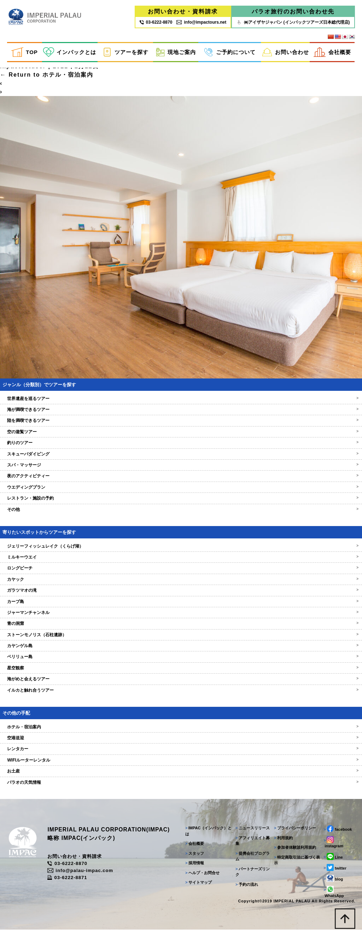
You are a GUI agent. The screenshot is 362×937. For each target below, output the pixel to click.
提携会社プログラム (251, 863)
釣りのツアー (181, 448)
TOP (24, 52)
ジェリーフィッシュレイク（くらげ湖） (181, 551)
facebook (337, 835)
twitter (334, 874)
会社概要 (332, 52)
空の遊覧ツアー (181, 437)
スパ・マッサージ (181, 470)
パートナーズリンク (251, 878)
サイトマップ (197, 889)
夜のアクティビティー (181, 481)
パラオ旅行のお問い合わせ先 (293, 11)
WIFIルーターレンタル (181, 765)
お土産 (181, 776)
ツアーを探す (125, 52)
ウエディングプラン (181, 492)
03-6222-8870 (72, 870)
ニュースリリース (251, 835)
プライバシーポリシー (294, 835)
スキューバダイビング (181, 459)
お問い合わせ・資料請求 (183, 11)
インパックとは (69, 52)
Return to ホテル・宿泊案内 (46, 80)
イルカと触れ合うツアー (181, 695)
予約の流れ (245, 891)
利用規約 (282, 844)
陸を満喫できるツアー (181, 426)
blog (333, 885)
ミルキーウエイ (181, 562)
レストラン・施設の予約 (181, 503)
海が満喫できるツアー (181, 415)
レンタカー (181, 754)
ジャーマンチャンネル (181, 618)
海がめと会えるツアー (181, 684)
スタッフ (193, 860)
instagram (333, 849)
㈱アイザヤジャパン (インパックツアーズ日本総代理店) (293, 22)
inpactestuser (23, 72)
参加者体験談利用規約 (294, 854)
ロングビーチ (181, 573)
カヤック (181, 585)
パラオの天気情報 (181, 788)
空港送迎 (181, 743)
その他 (181, 515)
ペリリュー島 (181, 662)
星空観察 (181, 673)
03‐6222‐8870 (156, 22)
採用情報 (193, 870)
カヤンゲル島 (181, 651)
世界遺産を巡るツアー (181, 404)
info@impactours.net (201, 22)
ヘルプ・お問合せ (201, 879)
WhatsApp (333, 899)
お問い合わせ (285, 52)
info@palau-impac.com (85, 877)
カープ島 (181, 606)
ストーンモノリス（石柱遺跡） (181, 640)
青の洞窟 (181, 629)
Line (332, 863)
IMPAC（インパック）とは (207, 838)
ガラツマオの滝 (181, 595)
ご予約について (230, 52)
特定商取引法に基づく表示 (296, 867)
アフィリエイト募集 (251, 847)
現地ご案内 (176, 52)
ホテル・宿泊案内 (181, 732)
